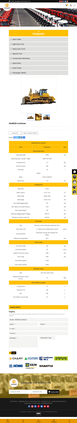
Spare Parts (17, 64)
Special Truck (17, 54)
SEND (13, 355)
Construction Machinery (21, 59)
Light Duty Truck (18, 44)
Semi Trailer (17, 39)
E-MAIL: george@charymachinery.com (20, 1)
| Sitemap (38, 417)
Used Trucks (17, 69)
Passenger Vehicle (19, 74)
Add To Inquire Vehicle (30, 134)
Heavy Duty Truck (19, 49)
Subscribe (55, 394)
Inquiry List (15, 134)
